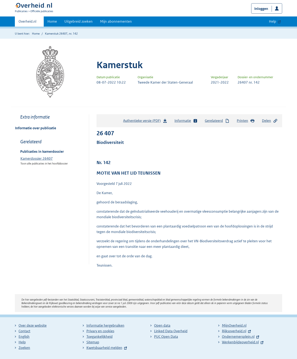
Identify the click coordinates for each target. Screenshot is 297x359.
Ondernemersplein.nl (238, 336)
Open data (162, 325)
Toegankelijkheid (99, 336)
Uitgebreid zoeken (78, 21)
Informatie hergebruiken (105, 325)
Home (52, 21)
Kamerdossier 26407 (36, 158)
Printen (246, 120)
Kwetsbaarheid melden (104, 347)
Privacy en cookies (100, 331)
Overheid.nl (27, 23)
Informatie (186, 120)
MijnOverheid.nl (234, 325)
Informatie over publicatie (35, 128)
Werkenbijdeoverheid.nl (240, 342)
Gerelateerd (217, 120)
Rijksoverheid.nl (234, 331)
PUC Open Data (166, 336)
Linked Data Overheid (170, 331)
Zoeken (24, 347)
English (24, 336)
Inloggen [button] (261, 8)
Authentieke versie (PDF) (145, 121)
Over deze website (33, 325)
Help (22, 342)
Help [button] (272, 21)
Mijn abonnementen (116, 21)
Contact (24, 331)
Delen (270, 120)
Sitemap (92, 342)
